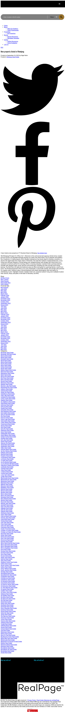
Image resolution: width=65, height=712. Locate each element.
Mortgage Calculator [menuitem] (13, 38)
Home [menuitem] (6, 25)
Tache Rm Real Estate (7, 613)
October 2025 (5, 302)
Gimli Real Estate (6, 427)
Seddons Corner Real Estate (9, 562)
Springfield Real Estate (7, 573)
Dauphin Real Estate (6, 400)
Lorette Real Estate (6, 473)
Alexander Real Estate (7, 352)
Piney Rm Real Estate (7, 525)
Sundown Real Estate (7, 610)
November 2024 (5, 319)
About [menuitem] (5, 27)
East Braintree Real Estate (8, 411)
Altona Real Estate (6, 357)
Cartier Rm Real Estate (7, 392)
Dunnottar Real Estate (7, 410)
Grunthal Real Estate (6, 438)
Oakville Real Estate (6, 510)
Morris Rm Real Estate (7, 495)
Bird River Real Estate (7, 378)
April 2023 (4, 349)
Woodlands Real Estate (7, 648)
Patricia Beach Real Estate (8, 516)
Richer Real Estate (6, 535)
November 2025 (5, 300)
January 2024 (5, 335)
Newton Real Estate (6, 500)
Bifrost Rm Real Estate (7, 376)
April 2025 (4, 311)
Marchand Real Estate (7, 483)
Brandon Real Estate (6, 384)
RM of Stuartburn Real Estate (9, 548)
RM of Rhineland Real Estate (9, 546)
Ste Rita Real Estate (6, 600)
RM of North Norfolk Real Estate (10, 543)
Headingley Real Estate (7, 446)
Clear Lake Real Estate (7, 395)
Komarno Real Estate (7, 456)
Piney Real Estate (6, 524)
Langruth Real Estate (7, 468)
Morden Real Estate (6, 492)
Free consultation (39, 667)
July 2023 (3, 344)
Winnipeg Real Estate (13, 57)
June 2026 (4, 289)
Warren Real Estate (6, 633)
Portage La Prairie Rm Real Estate (11, 532)
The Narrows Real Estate (8, 616)
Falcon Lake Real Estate (8, 419)
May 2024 (4, 329)
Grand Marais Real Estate (8, 435)
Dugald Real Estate (6, 408)
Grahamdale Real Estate (8, 433)
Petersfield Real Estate (7, 519)
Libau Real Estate (6, 470)
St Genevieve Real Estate (8, 586)
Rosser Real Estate (6, 556)
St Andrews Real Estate (7, 579)
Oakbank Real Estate (7, 508)
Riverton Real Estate (7, 541)
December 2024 (5, 317)
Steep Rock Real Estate (7, 603)
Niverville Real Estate (7, 502)
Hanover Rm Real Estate (8, 443)
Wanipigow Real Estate (7, 632)
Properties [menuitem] (7, 32)
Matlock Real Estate (6, 484)
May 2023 (4, 348)
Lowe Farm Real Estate (7, 475)
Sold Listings (4, 284)
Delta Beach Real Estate (8, 403)
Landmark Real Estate (7, 467)
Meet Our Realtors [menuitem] (12, 28)
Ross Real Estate (6, 554)
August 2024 (4, 324)
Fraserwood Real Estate (8, 424)
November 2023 (5, 338)
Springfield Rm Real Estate (8, 575)
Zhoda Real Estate (6, 652)
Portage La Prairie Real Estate (9, 530)
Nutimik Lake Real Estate (8, 503)
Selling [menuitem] (6, 40)
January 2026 (5, 297)
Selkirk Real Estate (6, 564)
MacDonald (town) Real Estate (9, 478)
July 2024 (3, 325)
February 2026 (5, 295)
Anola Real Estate (6, 360)
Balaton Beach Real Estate (8, 370)
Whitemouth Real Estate (8, 640)
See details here (42, 253)
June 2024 (4, 327)
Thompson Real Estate (7, 617)
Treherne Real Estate (7, 622)
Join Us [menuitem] (6, 44)
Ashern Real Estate (6, 367)
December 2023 (5, 336)
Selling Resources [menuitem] (12, 41)
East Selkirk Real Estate (8, 413)
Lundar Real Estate (6, 476)
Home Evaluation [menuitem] (12, 43)
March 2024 (4, 332)
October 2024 (5, 321)
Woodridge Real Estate (7, 651)
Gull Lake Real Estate (7, 440)
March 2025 (4, 313)
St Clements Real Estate (8, 581)
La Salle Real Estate (6, 460)
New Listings (4, 279)
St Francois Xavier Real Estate (9, 584)
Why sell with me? (39, 663)
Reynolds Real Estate (7, 533)
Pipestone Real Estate (7, 527)
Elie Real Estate (5, 416)
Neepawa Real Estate (7, 497)
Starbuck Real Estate (7, 594)
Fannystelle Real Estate (7, 421)
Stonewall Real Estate (7, 606)
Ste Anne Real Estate (7, 597)
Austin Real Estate (6, 368)
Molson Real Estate (6, 490)
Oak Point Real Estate (7, 506)
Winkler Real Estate (6, 643)
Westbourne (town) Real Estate (10, 637)
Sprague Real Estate (7, 571)
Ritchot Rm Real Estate (7, 537)
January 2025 (5, 316)
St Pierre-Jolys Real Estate (9, 592)
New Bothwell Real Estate (8, 498)
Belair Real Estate (6, 375)
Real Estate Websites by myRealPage (48, 700)
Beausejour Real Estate (7, 373)
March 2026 (4, 294)
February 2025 (5, 314)
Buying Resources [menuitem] (12, 36)
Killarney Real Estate (7, 452)
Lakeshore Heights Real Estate (10, 465)
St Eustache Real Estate (8, 583)
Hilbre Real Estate (6, 448)
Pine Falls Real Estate (7, 522)
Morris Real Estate (6, 494)
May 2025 (4, 310)
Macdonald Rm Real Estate (8, 479)
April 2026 (4, 292)
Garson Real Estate (6, 425)
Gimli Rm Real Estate (7, 429)
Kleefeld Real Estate (7, 454)
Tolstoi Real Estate (6, 619)
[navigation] (32, 35)
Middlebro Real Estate (7, 487)
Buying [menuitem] (6, 35)
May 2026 (4, 290)
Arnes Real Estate (6, 365)
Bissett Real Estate (6, 381)
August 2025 (4, 305)
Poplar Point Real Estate (8, 529)
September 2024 (6, 322)
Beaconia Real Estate (7, 371)
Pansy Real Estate (6, 514)
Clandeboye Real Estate (8, 394)
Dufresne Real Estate (7, 405)
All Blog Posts (5, 278)
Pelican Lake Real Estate (8, 517)
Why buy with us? (6, 663)
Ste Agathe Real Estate (7, 595)
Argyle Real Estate (6, 363)
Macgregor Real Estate (7, 481)
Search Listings (5, 667)
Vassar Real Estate (6, 627)
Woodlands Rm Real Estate (9, 649)
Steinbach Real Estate (7, 605)
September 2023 (6, 341)
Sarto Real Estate (6, 560)
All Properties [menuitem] (11, 33)
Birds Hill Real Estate (7, 379)
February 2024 (5, 333)
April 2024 (4, 330)
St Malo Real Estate (6, 591)
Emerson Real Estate (7, 417)
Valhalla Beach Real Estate (8, 625)
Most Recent (4, 287)
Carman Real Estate (6, 390)
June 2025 (4, 308)
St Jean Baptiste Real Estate (9, 587)
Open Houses (5, 281)
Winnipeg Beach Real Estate (9, 644)
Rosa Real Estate (6, 549)
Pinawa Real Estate (6, 521)
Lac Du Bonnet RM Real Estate (10, 464)
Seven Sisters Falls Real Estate (10, 565)
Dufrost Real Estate (6, 406)
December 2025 (5, 298)
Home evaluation (39, 665)
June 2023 (4, 346)
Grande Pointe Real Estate (8, 437)
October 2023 (5, 340)
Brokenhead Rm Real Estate (9, 387)
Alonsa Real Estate (6, 356)
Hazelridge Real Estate (7, 444)
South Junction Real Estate (8, 570)
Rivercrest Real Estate (7, 540)
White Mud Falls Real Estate (9, 638)
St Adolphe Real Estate (7, 576)
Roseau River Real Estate (8, 551)
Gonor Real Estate (6, 432)
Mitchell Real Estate (6, 489)
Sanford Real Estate (6, 559)
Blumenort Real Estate (7, 383)
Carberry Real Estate (7, 389)
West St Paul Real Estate (8, 635)
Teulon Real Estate (6, 614)
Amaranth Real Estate (7, 359)
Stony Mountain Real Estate (9, 608)
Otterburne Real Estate (7, 513)
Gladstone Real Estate (7, 430)
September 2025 (6, 303)
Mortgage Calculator (6, 665)
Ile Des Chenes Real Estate (9, 451)
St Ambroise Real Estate (8, 578)
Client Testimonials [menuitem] (13, 30)
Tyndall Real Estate (6, 624)
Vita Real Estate (5, 630)
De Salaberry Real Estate (8, 402)
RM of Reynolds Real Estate (9, 544)
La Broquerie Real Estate (8, 457)
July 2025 (3, 306)
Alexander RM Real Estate (8, 354)
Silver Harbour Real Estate (8, 568)
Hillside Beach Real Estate (8, 449)
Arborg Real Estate (6, 362)
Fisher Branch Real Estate (8, 422)
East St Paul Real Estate (8, 414)
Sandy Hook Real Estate (8, 557)
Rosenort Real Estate (7, 552)
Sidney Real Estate (6, 567)
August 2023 (4, 343)
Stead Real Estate (6, 602)
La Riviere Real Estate (7, 459)
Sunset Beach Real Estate (8, 611)
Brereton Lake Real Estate (8, 386)
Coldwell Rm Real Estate (8, 397)
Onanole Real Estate (6, 511)
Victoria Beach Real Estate (8, 629)
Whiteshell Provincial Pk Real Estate (11, 641)
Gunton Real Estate (6, 441)
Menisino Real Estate (7, 486)
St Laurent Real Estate (7, 589)
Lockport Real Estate (7, 471)
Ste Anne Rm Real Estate (8, 598)
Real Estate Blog (5, 283)
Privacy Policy (31, 700)
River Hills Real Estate (7, 538)
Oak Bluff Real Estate (7, 505)
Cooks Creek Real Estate (8, 398)
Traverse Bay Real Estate (8, 621)
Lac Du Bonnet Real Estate (8, 462)
